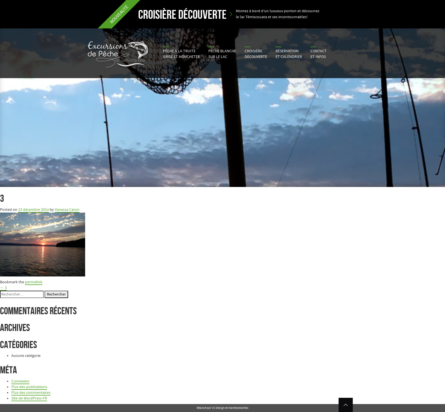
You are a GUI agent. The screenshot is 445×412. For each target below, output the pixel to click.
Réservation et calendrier (289, 54)
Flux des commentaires (31, 392)
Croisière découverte (256, 54)
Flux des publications (29, 387)
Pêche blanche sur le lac (222, 54)
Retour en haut (346, 405)
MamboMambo (238, 408)
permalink (33, 282)
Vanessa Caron (67, 209)
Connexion (20, 381)
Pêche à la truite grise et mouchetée (181, 54)
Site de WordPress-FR (29, 398)
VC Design (218, 408)
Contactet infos (318, 54)
